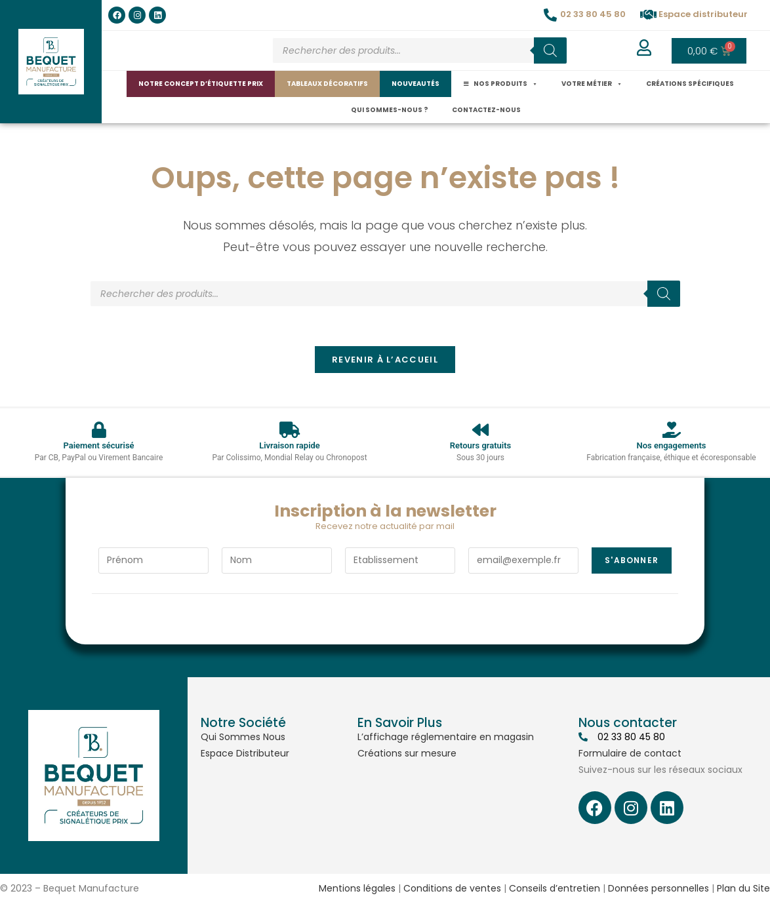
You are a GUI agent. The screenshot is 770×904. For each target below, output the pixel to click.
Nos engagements (671, 446)
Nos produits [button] (506, 84)
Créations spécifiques (690, 83)
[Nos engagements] (671, 430)
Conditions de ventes (452, 888)
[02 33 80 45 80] (550, 15)
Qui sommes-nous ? (389, 110)
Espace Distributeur (245, 753)
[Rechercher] (550, 50)
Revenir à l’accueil (385, 360)
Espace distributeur (703, 14)
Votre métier (591, 84)
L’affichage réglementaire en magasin (445, 737)
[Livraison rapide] (289, 430)
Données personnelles (658, 888)
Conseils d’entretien (554, 888)
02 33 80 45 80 (593, 14)
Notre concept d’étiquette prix (200, 83)
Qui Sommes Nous (243, 737)
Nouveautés (415, 83)
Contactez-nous (486, 110)
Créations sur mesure (406, 753)
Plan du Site (743, 888)
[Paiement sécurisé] (99, 430)
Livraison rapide (289, 446)
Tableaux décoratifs (327, 83)
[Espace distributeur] (648, 15)
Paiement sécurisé (98, 446)
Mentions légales (357, 888)
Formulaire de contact (629, 753)
